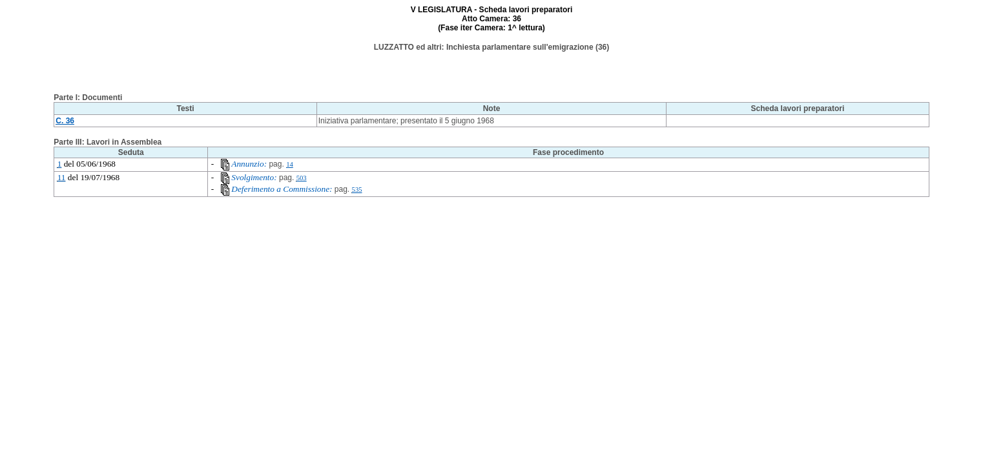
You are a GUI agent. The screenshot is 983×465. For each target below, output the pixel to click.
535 (357, 189)
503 (301, 177)
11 (61, 177)
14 (289, 164)
